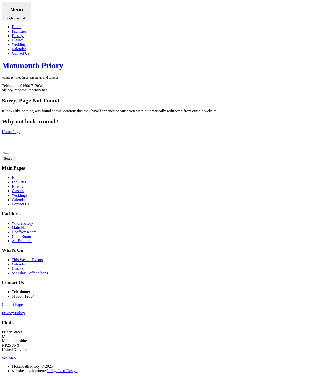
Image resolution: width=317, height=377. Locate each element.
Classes (18, 40)
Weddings (19, 44)
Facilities (19, 31)
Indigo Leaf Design (62, 371)
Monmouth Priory (32, 65)
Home (16, 27)
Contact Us (20, 53)
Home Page (11, 132)
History (18, 36)
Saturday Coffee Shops (30, 273)
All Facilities (22, 241)
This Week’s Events (27, 260)
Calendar (19, 49)
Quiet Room (21, 236)
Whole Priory (22, 223)
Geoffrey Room (24, 232)
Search (9, 158)
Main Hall (20, 228)
